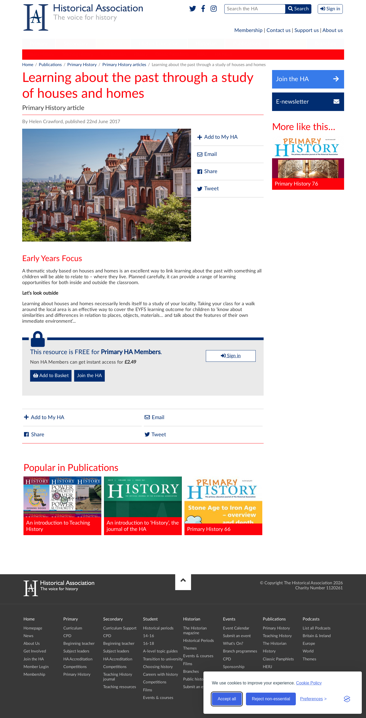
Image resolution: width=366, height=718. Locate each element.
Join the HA (89, 375)
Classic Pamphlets (172, 54)
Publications (247, 44)
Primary (38, 44)
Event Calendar (236, 628)
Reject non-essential (271, 699)
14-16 (148, 636)
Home (27, 65)
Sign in (231, 355)
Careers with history (160, 675)
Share (206, 171)
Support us (306, 30)
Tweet (207, 189)
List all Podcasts (317, 628)
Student (113, 44)
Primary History (39, 54)
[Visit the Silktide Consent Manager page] (347, 699)
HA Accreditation (77, 659)
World (308, 651)
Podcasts (288, 44)
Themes (190, 648)
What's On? (233, 644)
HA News (223, 54)
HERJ (202, 54)
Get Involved (34, 651)
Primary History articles (124, 65)
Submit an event (197, 687)
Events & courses (158, 698)
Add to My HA (217, 137)
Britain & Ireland (317, 636)
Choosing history (158, 667)
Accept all (227, 699)
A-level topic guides (160, 651)
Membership (248, 30)
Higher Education (159, 44)
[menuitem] (39, 44)
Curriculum (72, 628)
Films (147, 690)
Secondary (76, 44)
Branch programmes (240, 651)
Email (206, 154)
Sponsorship (233, 667)
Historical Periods (198, 641)
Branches (325, 44)
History (141, 54)
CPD (67, 636)
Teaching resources (119, 687)
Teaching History (77, 54)
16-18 (148, 644)
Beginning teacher (78, 644)
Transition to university (163, 659)
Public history (195, 679)
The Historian (113, 54)
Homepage (32, 628)
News (28, 636)
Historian (206, 44)
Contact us (279, 30)
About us (332, 30)
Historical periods (158, 628)
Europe (309, 644)
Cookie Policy (309, 683)
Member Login (36, 667)
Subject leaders (76, 651)
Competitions (75, 667)
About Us (31, 644)
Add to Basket (51, 375)
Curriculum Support (119, 628)
